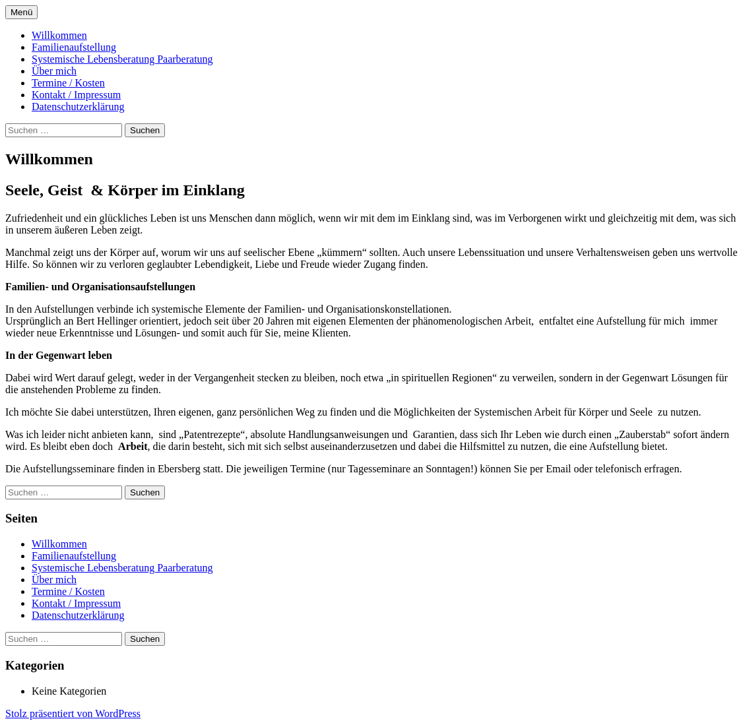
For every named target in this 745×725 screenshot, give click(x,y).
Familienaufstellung (74, 47)
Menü (21, 12)
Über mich (54, 71)
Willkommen (59, 35)
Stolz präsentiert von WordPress (73, 713)
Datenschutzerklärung (78, 106)
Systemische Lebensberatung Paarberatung (122, 59)
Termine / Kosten (68, 82)
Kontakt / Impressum (76, 94)
